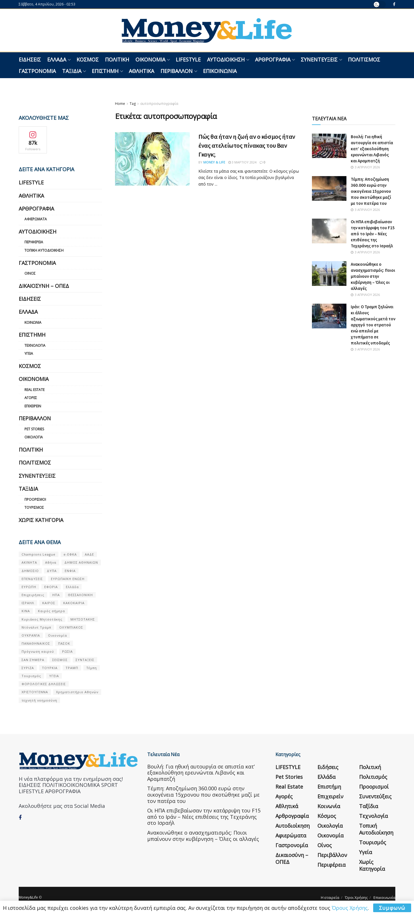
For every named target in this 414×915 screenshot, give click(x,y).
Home (120, 103)
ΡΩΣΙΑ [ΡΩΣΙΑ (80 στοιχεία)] (67, 651)
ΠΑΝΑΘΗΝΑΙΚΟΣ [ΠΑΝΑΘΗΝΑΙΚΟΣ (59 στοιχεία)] (36, 643)
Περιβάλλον (176, 71)
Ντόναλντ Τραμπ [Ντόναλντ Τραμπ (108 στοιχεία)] (36, 627)
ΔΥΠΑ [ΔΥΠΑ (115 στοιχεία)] (52, 571)
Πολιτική (117, 59)
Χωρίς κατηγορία (41, 520)
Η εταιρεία (330, 897)
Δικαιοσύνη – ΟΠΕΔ (44, 285)
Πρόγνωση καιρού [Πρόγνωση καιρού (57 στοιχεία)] (38, 651)
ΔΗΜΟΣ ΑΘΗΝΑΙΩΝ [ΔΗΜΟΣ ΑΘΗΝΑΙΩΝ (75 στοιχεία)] (81, 562)
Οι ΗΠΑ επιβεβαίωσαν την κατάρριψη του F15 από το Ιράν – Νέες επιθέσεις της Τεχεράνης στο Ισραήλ (373, 234)
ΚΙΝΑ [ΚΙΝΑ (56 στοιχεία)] (26, 611)
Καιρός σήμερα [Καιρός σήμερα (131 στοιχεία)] (51, 611)
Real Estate (34, 389)
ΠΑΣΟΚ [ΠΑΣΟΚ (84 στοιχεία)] (64, 643)
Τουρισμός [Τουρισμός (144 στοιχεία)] (31, 676)
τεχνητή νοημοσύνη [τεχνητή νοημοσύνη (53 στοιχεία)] (39, 700)
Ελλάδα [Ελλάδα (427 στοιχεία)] (72, 587)
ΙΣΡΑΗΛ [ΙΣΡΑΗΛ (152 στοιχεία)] (28, 603)
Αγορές (30, 397)
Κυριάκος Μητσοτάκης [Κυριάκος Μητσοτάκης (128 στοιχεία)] (42, 619)
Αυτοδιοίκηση (226, 59)
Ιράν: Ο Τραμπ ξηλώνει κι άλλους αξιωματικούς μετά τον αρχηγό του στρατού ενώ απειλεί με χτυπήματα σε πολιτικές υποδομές (373, 325)
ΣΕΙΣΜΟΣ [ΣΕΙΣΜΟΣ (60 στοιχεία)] (60, 660)
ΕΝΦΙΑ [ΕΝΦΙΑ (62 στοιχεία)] (70, 571)
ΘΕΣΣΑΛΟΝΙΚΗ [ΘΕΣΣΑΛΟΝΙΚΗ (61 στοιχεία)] (80, 595)
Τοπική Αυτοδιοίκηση (44, 250)
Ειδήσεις (30, 59)
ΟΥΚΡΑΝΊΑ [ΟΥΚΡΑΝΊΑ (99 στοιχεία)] (31, 635)
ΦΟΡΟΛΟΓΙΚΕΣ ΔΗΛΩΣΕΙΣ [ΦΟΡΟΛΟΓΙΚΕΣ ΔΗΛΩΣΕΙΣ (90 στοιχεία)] (44, 684)
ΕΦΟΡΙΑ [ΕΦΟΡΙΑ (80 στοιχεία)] (51, 587)
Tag (133, 103)
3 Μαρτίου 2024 (242, 162)
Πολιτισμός (364, 59)
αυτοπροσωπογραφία (159, 103)
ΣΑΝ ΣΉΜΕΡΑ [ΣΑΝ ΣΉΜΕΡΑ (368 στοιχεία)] (33, 660)
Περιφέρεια (33, 242)
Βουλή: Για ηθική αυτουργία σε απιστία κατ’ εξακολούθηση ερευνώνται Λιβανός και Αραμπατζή (372, 148)
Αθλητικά (141, 71)
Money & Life (214, 162)
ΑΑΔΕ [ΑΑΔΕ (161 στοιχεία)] (89, 554)
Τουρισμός (34, 507)
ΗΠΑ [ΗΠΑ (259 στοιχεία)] (56, 595)
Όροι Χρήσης (356, 897)
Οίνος (30, 273)
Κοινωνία (32, 322)
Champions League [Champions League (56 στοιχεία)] (38, 554)
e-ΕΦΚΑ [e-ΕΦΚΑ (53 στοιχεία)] (70, 554)
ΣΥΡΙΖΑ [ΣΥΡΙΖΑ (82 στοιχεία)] (28, 668)
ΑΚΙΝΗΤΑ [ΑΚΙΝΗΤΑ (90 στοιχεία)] (29, 562)
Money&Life (28, 897)
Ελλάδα (56, 59)
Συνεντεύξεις (319, 59)
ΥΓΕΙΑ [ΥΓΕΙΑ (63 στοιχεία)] (54, 676)
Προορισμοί (35, 499)
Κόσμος (87, 59)
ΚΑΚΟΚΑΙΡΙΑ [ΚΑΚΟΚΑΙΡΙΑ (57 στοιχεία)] (74, 603)
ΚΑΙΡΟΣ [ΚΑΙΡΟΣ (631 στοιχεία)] (48, 603)
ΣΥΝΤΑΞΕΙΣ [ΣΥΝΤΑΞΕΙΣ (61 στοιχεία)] (85, 660)
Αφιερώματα (35, 219)
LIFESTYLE (188, 59)
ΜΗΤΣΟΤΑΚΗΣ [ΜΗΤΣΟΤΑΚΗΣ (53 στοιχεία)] (82, 619)
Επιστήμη (105, 71)
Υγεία (28, 353)
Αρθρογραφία (272, 59)
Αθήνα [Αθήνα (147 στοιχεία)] (50, 562)
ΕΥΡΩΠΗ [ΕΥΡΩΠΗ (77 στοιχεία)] (29, 587)
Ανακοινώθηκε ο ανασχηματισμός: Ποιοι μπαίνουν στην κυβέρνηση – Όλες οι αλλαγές (373, 276)
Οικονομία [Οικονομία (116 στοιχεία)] (57, 635)
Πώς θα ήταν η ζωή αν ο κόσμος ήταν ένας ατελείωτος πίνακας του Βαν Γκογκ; (246, 145)
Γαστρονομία (37, 71)
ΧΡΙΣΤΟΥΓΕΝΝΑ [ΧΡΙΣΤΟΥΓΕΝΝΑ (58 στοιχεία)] (35, 692)
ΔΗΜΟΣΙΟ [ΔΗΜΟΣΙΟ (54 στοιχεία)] (30, 571)
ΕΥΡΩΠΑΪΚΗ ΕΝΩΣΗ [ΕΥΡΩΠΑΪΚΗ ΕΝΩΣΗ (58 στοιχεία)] (68, 579)
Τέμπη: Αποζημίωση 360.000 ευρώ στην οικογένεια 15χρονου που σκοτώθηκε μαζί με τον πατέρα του (371, 191)
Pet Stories (34, 429)
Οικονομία (150, 59)
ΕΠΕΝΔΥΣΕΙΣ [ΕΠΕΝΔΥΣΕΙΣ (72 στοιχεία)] (32, 579)
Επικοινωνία (220, 71)
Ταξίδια (71, 71)
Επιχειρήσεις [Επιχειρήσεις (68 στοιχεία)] (33, 595)
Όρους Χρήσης (350, 907)
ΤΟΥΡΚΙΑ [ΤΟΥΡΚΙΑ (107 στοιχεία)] (49, 668)
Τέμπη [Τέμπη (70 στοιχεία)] (91, 668)
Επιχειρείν (32, 406)
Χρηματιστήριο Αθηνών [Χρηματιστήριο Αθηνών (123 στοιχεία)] (77, 692)
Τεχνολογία (34, 345)
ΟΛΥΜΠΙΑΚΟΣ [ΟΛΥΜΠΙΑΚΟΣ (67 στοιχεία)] (71, 627)
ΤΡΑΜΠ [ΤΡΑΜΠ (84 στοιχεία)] (72, 668)
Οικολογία (33, 437)
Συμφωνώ (392, 907)
